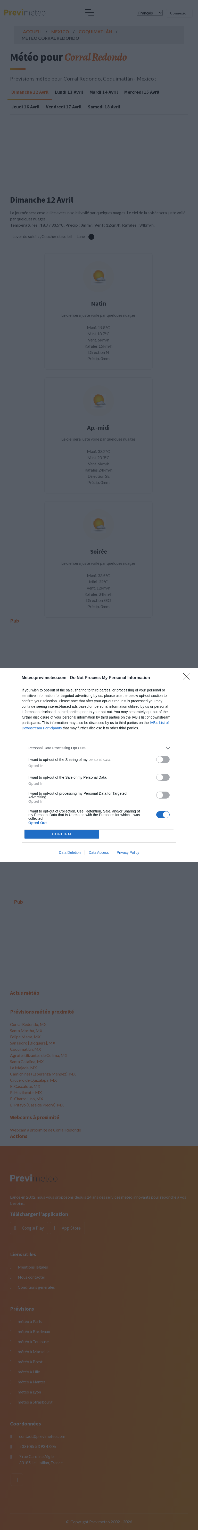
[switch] (163, 759)
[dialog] (99, 765)
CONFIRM (61, 834)
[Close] (188, 678)
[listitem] (99, 748)
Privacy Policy (128, 852)
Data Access (99, 852)
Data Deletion (70, 852)
